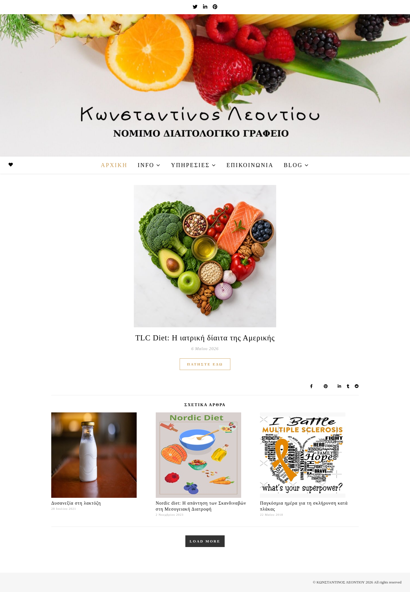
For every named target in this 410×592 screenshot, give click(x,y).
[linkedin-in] (205, 7)
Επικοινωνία (249, 165)
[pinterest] (215, 7)
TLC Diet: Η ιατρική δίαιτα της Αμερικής (205, 338)
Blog (293, 165)
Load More (205, 541)
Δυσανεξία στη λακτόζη (76, 503)
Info (146, 165)
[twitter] (196, 7)
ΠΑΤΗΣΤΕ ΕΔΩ (205, 364)
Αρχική (114, 165)
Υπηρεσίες (190, 165)
